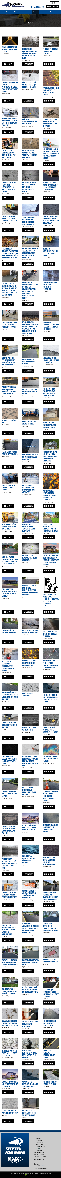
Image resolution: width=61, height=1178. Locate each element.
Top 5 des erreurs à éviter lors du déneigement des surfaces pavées (29, 220)
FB (51, 3)
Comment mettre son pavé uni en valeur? (50, 1083)
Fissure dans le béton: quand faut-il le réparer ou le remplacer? (50, 828)
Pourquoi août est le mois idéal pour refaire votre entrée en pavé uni (50, 122)
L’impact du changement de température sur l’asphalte (28, 527)
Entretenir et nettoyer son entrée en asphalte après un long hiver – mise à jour (9, 863)
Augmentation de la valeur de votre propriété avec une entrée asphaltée (9, 390)
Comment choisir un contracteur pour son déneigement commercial (29, 894)
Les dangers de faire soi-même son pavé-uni (50, 960)
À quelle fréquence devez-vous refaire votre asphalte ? (29, 827)
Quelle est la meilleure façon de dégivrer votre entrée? (29, 859)
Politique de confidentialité (45, 1173)
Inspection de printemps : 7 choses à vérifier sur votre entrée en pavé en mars (30, 53)
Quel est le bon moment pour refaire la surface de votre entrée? (9, 759)
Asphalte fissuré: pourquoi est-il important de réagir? (50, 729)
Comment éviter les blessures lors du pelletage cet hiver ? (9, 894)
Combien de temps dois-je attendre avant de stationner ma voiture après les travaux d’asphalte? (51, 560)
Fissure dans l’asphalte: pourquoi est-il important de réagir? (29, 1053)
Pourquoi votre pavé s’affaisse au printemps (50, 51)
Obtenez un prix (52, 7)
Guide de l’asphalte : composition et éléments (9, 487)
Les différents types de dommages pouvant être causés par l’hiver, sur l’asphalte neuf (30, 761)
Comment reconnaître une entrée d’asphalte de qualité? (10, 1084)
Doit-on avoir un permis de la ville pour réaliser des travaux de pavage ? (9, 361)
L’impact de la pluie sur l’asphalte (29, 728)
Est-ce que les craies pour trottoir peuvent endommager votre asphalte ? (50, 664)
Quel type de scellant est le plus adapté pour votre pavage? (9, 324)
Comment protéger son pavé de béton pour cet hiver (29, 663)
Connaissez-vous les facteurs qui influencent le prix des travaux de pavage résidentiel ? (30, 590)
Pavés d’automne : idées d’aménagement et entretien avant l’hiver (51, 91)
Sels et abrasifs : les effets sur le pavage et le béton (50, 634)
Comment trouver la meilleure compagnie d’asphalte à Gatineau (9, 962)
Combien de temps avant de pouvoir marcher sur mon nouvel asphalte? (49, 392)
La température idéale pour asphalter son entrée (30, 391)
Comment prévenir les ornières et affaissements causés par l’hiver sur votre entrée (10, 87)
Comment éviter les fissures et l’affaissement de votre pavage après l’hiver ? (9, 187)
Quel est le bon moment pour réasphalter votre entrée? (29, 791)
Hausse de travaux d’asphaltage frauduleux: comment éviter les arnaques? (50, 895)
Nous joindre (39, 1150)
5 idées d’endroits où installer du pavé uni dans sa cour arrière (30, 989)
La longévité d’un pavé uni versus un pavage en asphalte (30, 457)
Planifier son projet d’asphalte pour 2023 (10, 453)
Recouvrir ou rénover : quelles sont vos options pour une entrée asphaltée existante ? (30, 253)
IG (54, 3)
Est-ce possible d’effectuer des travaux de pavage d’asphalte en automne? (49, 495)
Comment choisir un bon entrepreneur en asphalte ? (9, 725)
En (58, 3)
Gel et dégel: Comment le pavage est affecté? (30, 631)
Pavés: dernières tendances (28, 694)
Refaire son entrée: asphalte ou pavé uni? (10, 1112)
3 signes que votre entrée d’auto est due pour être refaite (9, 991)
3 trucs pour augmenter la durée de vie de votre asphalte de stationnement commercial (30, 928)
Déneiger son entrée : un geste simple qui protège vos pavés (29, 84)
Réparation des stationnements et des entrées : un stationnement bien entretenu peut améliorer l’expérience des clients (30, 290)
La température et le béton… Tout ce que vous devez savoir (29, 1113)
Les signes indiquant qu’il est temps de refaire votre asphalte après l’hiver (29, 187)
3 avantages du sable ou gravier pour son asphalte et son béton (10, 1023)
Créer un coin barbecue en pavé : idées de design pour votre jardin (9, 153)
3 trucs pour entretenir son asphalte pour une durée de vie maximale (50, 527)
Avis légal (36, 1173)
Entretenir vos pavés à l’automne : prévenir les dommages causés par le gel (10, 121)
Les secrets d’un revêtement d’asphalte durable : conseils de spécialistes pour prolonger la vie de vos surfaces (30, 327)
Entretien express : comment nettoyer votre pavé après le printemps (29, 153)
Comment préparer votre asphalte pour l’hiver (9, 793)
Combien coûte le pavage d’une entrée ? (9, 631)
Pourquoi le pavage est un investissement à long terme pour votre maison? (50, 186)
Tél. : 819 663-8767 (38, 6)
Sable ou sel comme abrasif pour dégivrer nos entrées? (51, 360)
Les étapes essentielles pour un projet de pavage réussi (50, 252)
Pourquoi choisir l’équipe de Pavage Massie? (28, 361)
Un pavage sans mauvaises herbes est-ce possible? (30, 557)
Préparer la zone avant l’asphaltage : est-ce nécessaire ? (50, 425)
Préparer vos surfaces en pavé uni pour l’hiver (29, 121)
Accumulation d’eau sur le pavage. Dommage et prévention (50, 285)
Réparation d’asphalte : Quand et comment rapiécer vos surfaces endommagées (51, 219)
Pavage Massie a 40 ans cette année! (29, 422)
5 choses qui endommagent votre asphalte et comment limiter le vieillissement (9, 929)
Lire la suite (8, 64)
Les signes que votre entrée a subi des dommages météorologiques (50, 861)
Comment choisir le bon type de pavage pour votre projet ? (9, 218)
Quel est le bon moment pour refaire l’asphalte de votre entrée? (9, 592)
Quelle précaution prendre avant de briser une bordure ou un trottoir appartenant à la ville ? (51, 600)
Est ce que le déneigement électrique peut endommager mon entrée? (8, 666)
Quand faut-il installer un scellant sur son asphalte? (30, 1084)
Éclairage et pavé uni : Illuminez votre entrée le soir (10, 49)
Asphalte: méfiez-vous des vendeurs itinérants (30, 1024)
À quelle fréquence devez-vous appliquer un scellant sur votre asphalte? (10, 695)
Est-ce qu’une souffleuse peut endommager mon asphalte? (28, 488)
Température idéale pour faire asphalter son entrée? (9, 526)
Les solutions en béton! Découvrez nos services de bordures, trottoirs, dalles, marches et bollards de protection (10, 289)
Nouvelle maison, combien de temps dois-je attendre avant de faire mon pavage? (10, 560)
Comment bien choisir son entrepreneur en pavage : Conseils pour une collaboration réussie (51, 153)
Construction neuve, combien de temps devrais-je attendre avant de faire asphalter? (50, 456)
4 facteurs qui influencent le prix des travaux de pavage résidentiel (51, 993)
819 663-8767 (15, 1160)
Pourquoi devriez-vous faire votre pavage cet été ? (30, 962)
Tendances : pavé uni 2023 (9, 421)
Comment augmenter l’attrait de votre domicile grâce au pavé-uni (9, 829)
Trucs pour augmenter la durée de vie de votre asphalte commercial (51, 325)
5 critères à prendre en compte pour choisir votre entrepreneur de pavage (50, 796)
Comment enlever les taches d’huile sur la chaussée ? (50, 758)
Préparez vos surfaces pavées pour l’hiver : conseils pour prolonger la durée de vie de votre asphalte (10, 253)
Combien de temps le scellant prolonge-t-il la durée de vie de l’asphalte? (50, 698)
